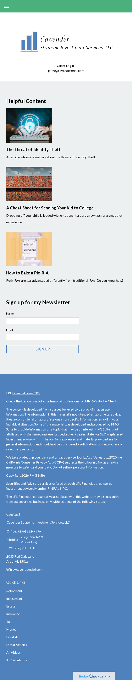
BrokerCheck (107, 401)
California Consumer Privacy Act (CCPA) (35, 462)
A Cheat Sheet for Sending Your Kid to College (50, 207)
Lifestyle (12, 637)
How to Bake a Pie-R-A (27, 272)
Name (10, 313)
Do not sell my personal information (78, 467)
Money (11, 629)
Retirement (14, 591)
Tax (8, 621)
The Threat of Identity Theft (33, 149)
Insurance (13, 614)
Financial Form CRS (26, 393)
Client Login (66, 66)
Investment (14, 598)
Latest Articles (16, 645)
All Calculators (16, 660)
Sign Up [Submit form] (42, 349)
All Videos (13, 652)
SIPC (63, 488)
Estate (10, 606)
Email (9, 330)
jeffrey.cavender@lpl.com (66, 71)
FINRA (52, 488)
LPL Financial (85, 483)
